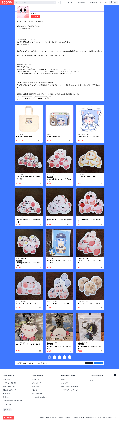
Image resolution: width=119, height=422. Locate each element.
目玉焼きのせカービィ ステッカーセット (28, 264)
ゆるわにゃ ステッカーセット (88, 176)
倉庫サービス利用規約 (57, 417)
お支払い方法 (35, 386)
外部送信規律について (91, 417)
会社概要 (42, 417)
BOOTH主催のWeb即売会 (39, 397)
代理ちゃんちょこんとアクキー (88, 136)
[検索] (54, 2)
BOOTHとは (82, 2)
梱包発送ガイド (7, 394)
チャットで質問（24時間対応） (70, 386)
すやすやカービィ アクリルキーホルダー (59, 348)
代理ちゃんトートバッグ (24, 136)
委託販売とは (6, 397)
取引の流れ (35, 390)
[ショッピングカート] (105, 2)
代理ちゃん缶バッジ (54, 136)
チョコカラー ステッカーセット (89, 304)
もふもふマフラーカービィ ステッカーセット (28, 178)
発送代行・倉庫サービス (10, 390)
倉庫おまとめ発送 (37, 394)
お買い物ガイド (36, 383)
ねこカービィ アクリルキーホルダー (28, 346)
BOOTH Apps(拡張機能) (10, 383)
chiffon (33, 13)
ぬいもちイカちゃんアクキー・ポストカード (59, 262)
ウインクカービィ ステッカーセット (90, 262)
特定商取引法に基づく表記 (105, 417)
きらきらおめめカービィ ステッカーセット (59, 180)
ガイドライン (68, 417)
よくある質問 (64, 383)
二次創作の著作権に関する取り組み (13, 401)
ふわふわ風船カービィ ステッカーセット (59, 305)
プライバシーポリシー (78, 417)
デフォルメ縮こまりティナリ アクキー (90, 348)
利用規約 (48, 417)
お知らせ (63, 379)
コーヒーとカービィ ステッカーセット (28, 221)
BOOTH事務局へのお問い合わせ (70, 390)
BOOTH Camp (7, 404)
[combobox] (35, 2)
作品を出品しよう (95, 2)
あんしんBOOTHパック (9, 386)
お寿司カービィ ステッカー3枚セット (59, 221)
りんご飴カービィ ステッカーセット (90, 221)
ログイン (70, 2)
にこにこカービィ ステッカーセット (28, 305)
